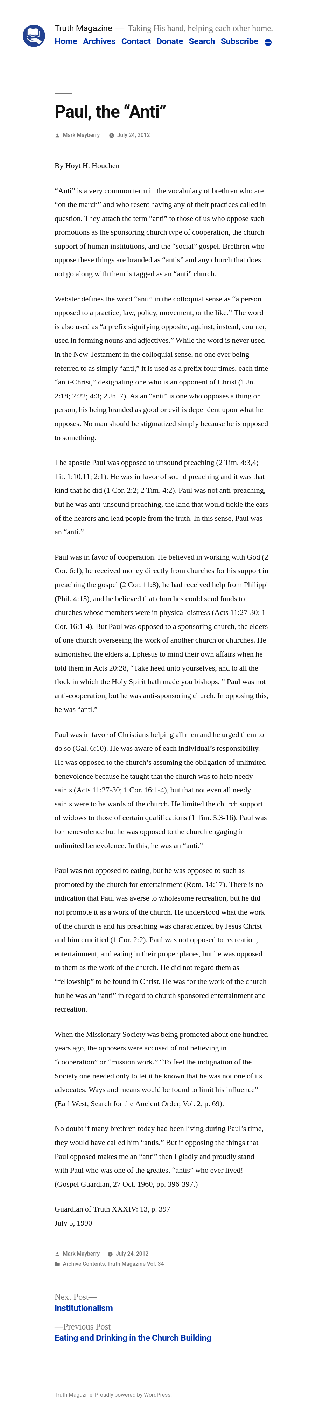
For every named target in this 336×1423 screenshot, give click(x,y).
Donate (169, 41)
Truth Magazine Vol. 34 (135, 1264)
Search (202, 41)
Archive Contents (84, 1264)
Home (66, 41)
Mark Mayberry (81, 135)
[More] (268, 43)
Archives (99, 41)
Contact (135, 41)
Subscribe (239, 41)
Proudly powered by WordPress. (133, 1394)
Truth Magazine (83, 28)
